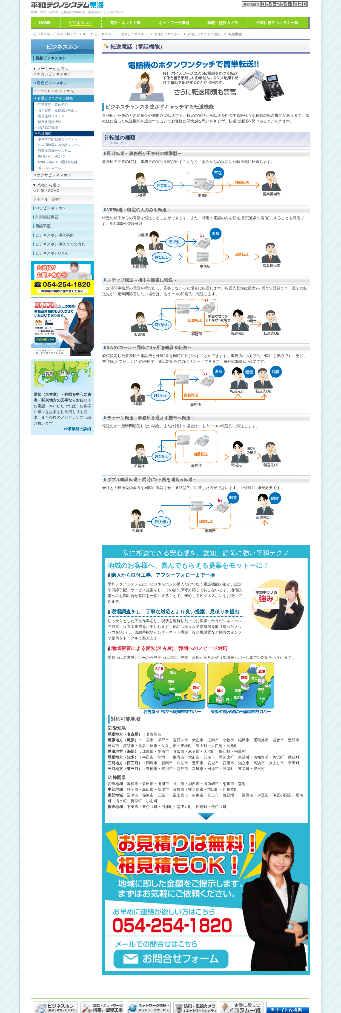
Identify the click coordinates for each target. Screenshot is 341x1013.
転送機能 (44, 133)
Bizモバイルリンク (51, 156)
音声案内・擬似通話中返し (58, 110)
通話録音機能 (48, 127)
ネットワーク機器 (174, 23)
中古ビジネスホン (50, 208)
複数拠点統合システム (54, 150)
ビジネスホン (62, 47)
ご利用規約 (81, 995)
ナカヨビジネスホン (54, 74)
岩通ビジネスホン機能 (203, 34)
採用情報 (59, 995)
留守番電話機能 (49, 122)
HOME (45, 23)
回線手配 (43, 226)
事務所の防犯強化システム (58, 139)
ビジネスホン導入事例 (54, 235)
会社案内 (217, 4)
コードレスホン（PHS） (57, 91)
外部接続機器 (46, 217)
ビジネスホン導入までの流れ (60, 244)
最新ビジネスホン (50, 58)
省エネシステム (49, 167)
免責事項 (103, 995)
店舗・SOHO (48, 190)
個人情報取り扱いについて (140, 995)
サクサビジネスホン (54, 175)
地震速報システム (51, 116)
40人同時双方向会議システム (59, 145)
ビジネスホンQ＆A (51, 253)
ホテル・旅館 (48, 199)
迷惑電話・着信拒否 (53, 104)
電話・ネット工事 (125, 23)
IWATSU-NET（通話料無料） (59, 162)
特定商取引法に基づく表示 (191, 995)
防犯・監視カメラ (222, 23)
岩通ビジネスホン (52, 83)
